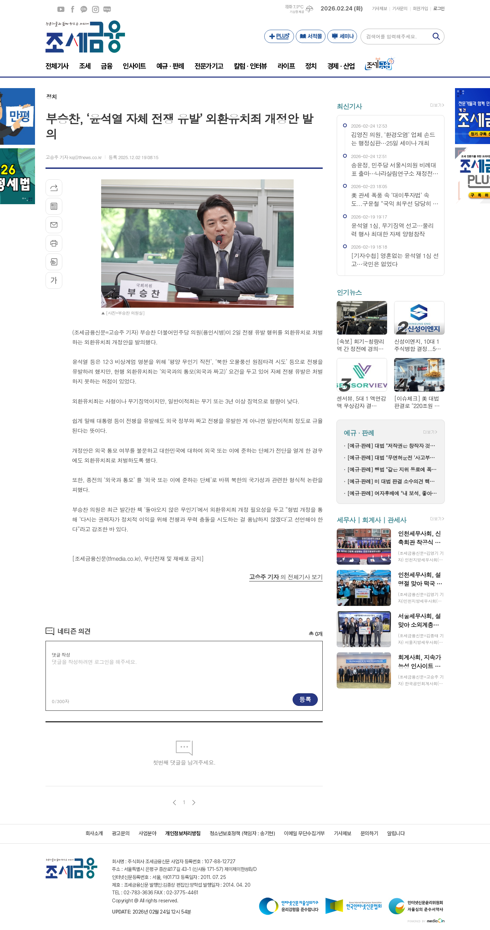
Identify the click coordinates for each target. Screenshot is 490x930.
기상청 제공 (297, 12)
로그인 (438, 8)
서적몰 (311, 36)
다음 (194, 803)
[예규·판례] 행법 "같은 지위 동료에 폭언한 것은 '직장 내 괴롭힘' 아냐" (392, 469)
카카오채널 (84, 9)
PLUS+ (279, 36)
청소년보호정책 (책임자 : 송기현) (242, 833)
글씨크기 (54, 280)
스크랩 (54, 261)
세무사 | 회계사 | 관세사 (371, 519)
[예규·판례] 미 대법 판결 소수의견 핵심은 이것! (392, 481)
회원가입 (420, 8)
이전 (174, 803)
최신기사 (349, 106)
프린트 (54, 243)
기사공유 (54, 187)
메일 (54, 224)
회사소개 (94, 833)
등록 (305, 699)
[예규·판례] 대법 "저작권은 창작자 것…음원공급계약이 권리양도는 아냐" (392, 445)
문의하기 (369, 833)
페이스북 (72, 9)
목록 (54, 206)
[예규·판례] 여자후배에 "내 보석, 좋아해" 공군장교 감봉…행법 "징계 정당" (392, 493)
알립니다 (396, 833)
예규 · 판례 (359, 433)
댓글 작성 (61, 654)
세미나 (342, 36)
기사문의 (399, 8)
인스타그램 (95, 9)
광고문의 (121, 833)
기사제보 (379, 8)
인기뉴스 (349, 292)
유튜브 (61, 9)
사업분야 (147, 833)
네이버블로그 (107, 9)
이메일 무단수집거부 (304, 833)
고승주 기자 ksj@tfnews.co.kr (74, 157)
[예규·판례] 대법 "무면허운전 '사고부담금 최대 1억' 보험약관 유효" (392, 457)
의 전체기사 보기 (286, 577)
